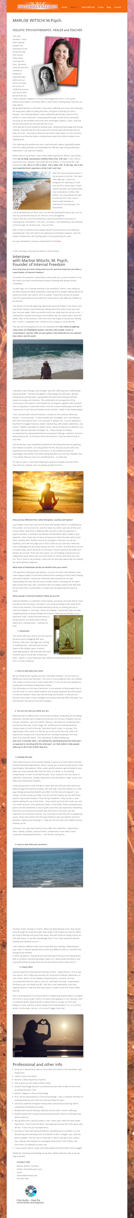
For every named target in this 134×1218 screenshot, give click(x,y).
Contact (117, 7)
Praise (101, 7)
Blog (109, 7)
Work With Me (88, 7)
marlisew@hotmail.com (27, 1175)
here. (59, 241)
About (73, 7)
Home (64, 7)
